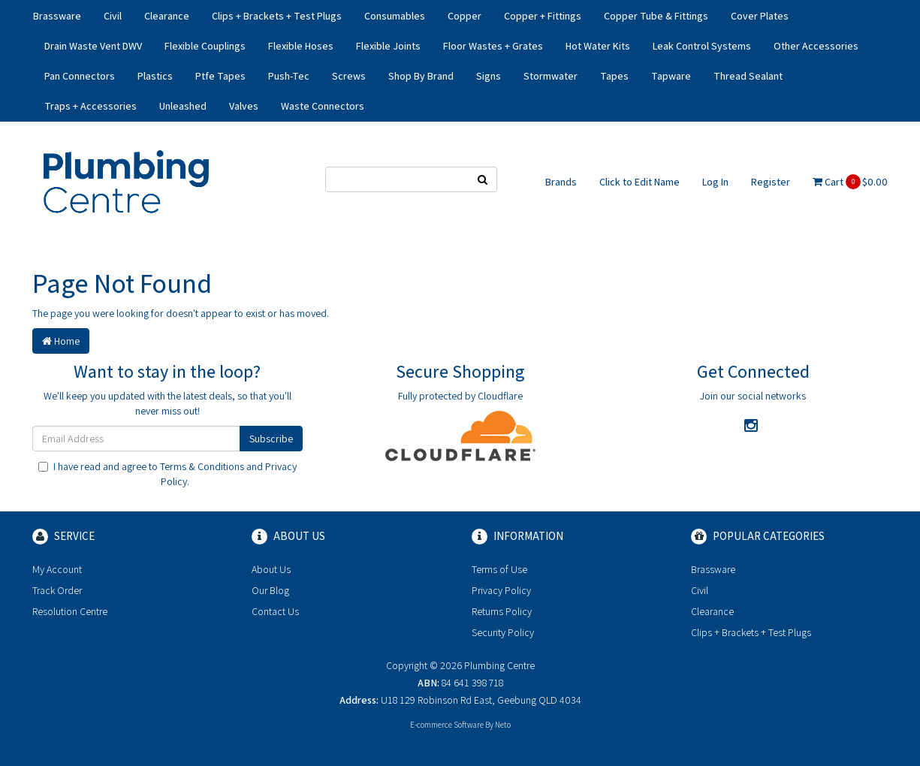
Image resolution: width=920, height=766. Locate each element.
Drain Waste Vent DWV (93, 46)
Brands (561, 181)
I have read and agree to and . (167, 474)
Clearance (166, 16)
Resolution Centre (69, 611)
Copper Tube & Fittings (656, 16)
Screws (349, 76)
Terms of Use (499, 569)
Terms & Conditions (202, 466)
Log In (715, 181)
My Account (57, 569)
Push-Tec (288, 76)
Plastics (155, 76)
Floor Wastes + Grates (493, 46)
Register (770, 181)
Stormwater (550, 76)
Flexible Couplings (205, 46)
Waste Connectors (322, 106)
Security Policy (503, 632)
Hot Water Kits (598, 46)
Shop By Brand (421, 76)
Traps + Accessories (90, 106)
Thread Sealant (748, 76)
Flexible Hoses (300, 46)
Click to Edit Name (639, 181)
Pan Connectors (79, 76)
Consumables (394, 16)
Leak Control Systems (702, 46)
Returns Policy (502, 611)
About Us (271, 569)
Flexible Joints (388, 46)
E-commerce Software (447, 724)
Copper (464, 16)
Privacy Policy (501, 590)
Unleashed (183, 106)
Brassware (57, 16)
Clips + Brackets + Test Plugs (277, 16)
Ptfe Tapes (220, 76)
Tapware (671, 76)
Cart (850, 181)
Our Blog (270, 590)
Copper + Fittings (542, 16)
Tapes (614, 76)
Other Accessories (816, 46)
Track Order (57, 590)
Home (61, 341)
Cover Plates (760, 16)
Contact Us (275, 611)
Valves (243, 106)
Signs (488, 76)
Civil (113, 16)
